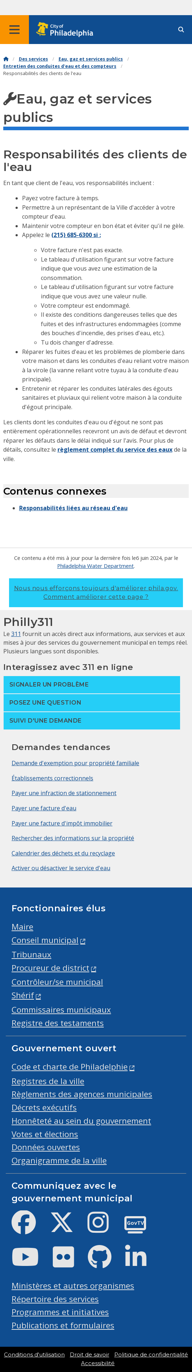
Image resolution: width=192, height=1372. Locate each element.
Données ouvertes (46, 1147)
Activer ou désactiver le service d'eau (61, 868)
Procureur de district (50, 967)
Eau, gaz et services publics (91, 59)
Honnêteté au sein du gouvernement (81, 1120)
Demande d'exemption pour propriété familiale (75, 763)
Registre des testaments (58, 1023)
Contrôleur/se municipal (57, 981)
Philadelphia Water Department (95, 565)
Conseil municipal (45, 940)
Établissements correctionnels (52, 778)
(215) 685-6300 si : (76, 235)
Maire (22, 926)
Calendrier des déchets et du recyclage (63, 853)
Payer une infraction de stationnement (64, 793)
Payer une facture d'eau (44, 808)
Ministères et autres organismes (73, 1285)
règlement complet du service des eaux (114, 449)
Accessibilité (98, 1363)
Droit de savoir (89, 1354)
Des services (33, 59)
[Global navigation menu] (14, 29)
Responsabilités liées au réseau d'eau (73, 508)
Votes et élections (45, 1134)
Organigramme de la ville (59, 1160)
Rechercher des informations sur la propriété (73, 838)
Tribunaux (31, 954)
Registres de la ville (48, 1081)
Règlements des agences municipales (82, 1094)
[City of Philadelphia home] (67, 30)
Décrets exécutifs (44, 1107)
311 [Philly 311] (16, 634)
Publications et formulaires (63, 1325)
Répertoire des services (55, 1299)
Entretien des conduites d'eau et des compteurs (59, 66)
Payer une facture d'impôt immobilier (62, 823)
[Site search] (181, 29)
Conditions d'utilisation (34, 1354)
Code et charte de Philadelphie (70, 1066)
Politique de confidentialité (151, 1354)
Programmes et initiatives (60, 1312)
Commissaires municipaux (61, 1009)
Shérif (23, 995)
